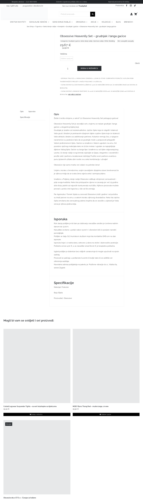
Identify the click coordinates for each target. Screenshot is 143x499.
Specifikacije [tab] (25, 117)
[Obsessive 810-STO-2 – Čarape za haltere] (36, 457)
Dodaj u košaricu (89, 68)
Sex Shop (30, 26)
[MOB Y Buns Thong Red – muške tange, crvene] (106, 366)
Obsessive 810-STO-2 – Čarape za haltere (19, 498)
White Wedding (109, 41)
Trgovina (38, 26)
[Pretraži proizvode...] (74, 14)
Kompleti (61, 26)
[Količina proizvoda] (67, 68)
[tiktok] (135, 5)
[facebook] (127, 5)
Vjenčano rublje (98, 41)
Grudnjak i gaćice (72, 26)
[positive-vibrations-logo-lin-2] (24, 8)
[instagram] (131, 5)
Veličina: (63, 54)
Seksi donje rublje (49, 26)
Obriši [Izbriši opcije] (137, 63)
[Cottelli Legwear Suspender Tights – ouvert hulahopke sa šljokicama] (36, 366)
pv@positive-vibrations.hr (33, 6)
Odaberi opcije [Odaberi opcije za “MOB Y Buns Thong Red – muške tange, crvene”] (106, 414)
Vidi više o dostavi (74, 94)
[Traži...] (92, 14)
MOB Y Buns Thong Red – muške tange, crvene (91, 406)
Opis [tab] (22, 111)
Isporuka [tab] (31, 111)
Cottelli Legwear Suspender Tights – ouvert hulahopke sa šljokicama (30, 406)
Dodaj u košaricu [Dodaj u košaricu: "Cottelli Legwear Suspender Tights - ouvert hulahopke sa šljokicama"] (37, 414)
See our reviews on (74, 6)
